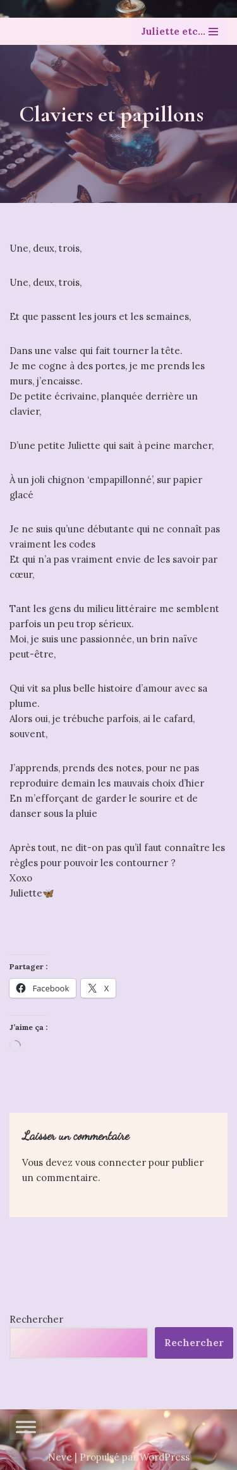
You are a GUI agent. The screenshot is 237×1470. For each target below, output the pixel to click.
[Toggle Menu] (26, 1427)
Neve (60, 1457)
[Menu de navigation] (179, 31)
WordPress (165, 1457)
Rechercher (36, 1319)
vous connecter (110, 1162)
